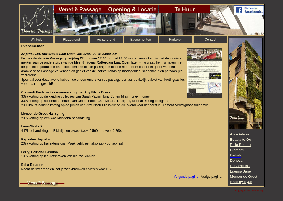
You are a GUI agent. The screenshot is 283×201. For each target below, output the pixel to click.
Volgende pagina (186, 177)
